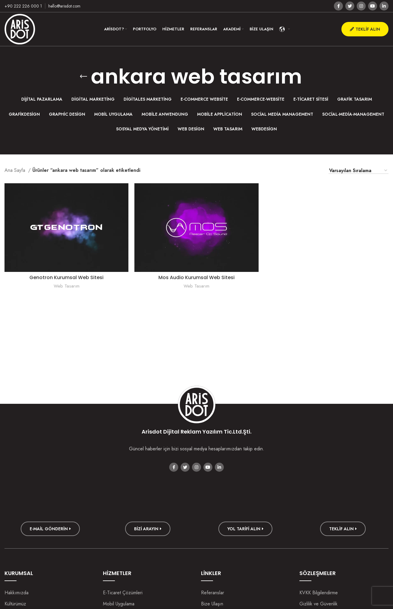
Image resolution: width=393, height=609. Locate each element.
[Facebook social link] (338, 6)
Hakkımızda (16, 592)
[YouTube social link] (372, 6)
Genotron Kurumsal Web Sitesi (66, 277)
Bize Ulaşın (212, 603)
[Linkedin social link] (384, 6)
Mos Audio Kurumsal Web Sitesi (196, 277)
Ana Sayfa (15, 170)
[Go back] (83, 77)
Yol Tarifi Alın (245, 529)
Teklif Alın (365, 29)
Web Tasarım (67, 286)
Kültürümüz (15, 603)
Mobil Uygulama (118, 603)
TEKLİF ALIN (343, 529)
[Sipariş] (358, 171)
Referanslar (212, 592)
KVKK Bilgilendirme (318, 592)
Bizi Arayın (147, 529)
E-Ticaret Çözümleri (122, 592)
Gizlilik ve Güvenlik (318, 603)
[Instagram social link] (361, 6)
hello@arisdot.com (64, 6)
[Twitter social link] (349, 6)
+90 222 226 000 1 (23, 6)
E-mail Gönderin (50, 529)
